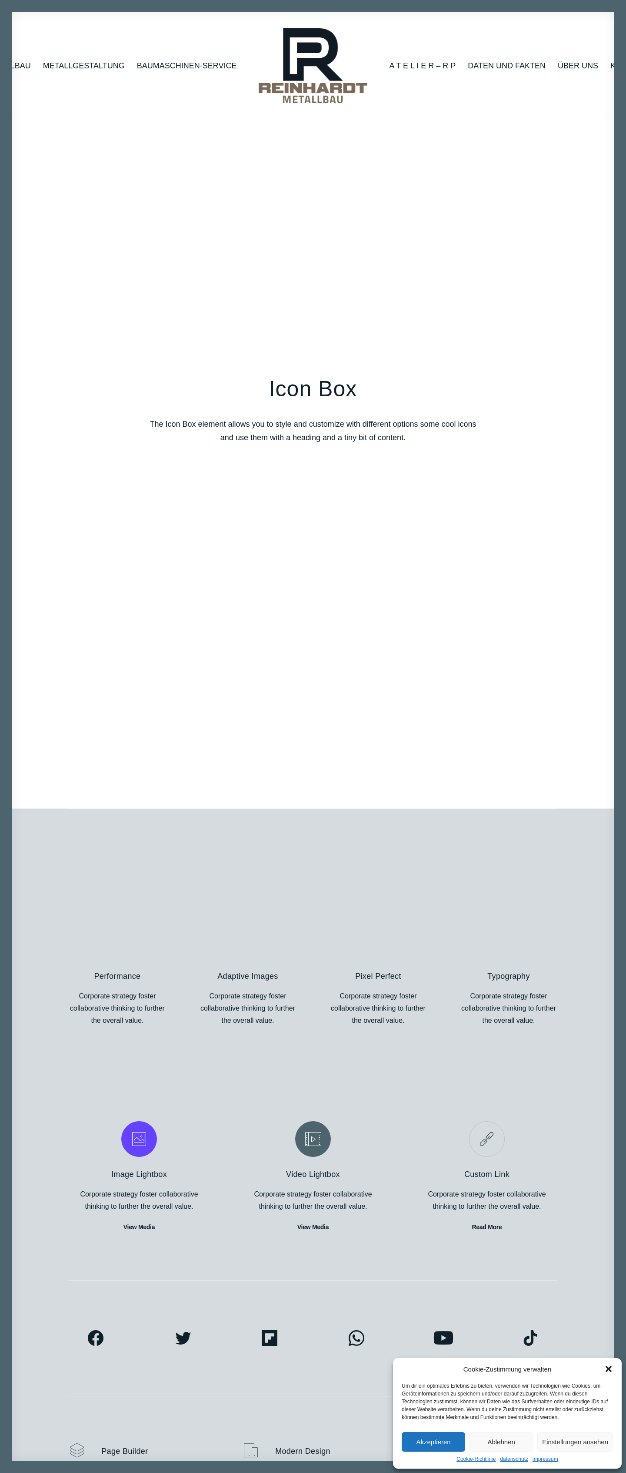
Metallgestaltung (84, 65)
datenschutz (514, 1459)
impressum (545, 1459)
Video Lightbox (313, 550)
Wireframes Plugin (222, 1334)
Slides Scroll (213, 1383)
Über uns (578, 65)
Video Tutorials (354, 1355)
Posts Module (215, 1347)
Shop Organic (89, 1371)
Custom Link (486, 550)
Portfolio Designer (95, 1334)
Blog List (81, 1359)
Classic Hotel (88, 1347)
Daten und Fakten (507, 65)
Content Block (216, 1359)
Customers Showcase (492, 1355)
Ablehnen (501, 1442)
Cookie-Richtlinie (476, 1459)
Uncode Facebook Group (497, 1310)
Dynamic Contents (222, 1371)
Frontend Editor (218, 1310)
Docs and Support (359, 1310)
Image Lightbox (139, 550)
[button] (608, 1369)
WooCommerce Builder (230, 1322)
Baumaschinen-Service (187, 65)
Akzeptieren (433, 1442)
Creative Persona (95, 1310)
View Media (139, 602)
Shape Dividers (218, 1395)
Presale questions (358, 1400)
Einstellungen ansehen (575, 1442)
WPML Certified (218, 1408)
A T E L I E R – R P (423, 65)
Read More (487, 602)
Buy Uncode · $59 (503, 1211)
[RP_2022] (312, 65)
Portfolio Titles (89, 1322)
